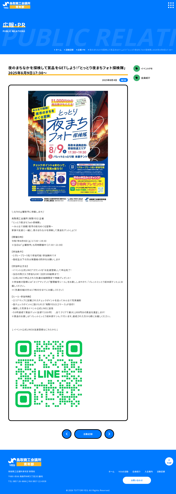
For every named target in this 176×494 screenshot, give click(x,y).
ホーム (58, 49)
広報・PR (81, 49)
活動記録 (69, 49)
